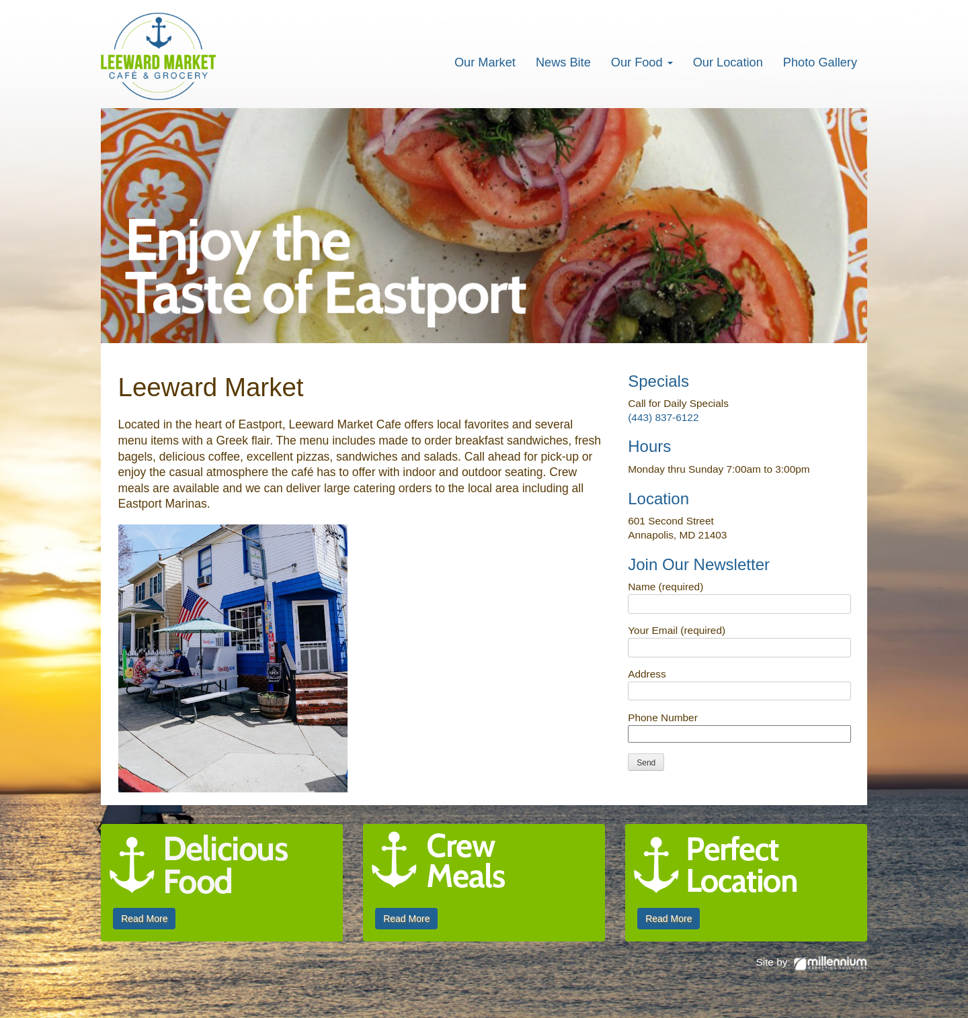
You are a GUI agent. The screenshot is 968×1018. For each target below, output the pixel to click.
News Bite (563, 62)
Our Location (728, 62)
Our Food (642, 62)
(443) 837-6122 (663, 417)
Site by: (811, 962)
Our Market (485, 62)
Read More (144, 918)
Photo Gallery (820, 62)
